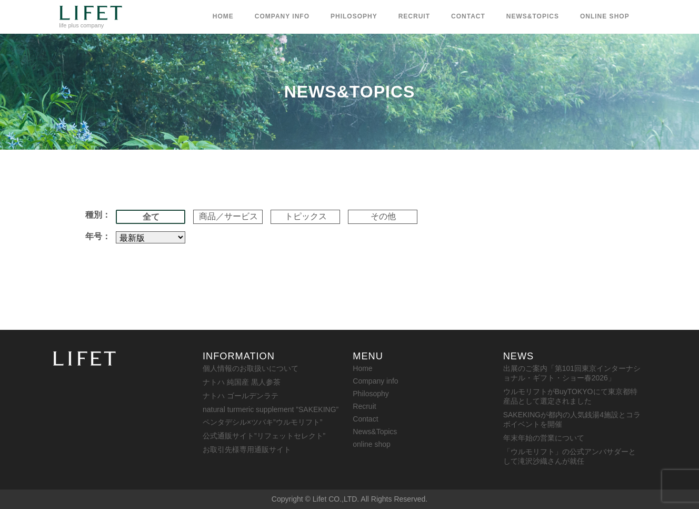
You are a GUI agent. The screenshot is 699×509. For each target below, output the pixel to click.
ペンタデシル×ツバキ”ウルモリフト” (263, 422)
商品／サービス (228, 216)
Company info (282, 16)
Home (223, 16)
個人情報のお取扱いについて (250, 368)
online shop (605, 16)
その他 (383, 216)
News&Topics (532, 16)
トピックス (306, 216)
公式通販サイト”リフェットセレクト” (264, 436)
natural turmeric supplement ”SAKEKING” (270, 409)
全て (151, 216)
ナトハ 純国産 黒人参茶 (242, 382)
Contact (468, 16)
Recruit (414, 16)
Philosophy (354, 16)
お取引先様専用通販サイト (247, 449)
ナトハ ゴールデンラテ (240, 395)
